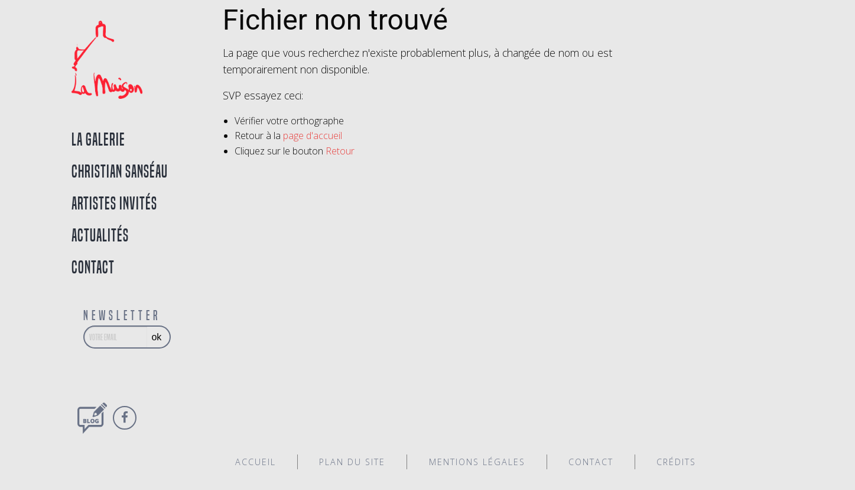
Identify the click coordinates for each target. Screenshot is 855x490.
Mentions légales (477, 462)
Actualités (100, 235)
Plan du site (352, 462)
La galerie (98, 139)
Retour (340, 150)
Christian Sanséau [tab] (119, 171)
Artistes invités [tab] (114, 203)
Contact (93, 267)
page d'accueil (312, 135)
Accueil (255, 462)
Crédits (676, 462)
